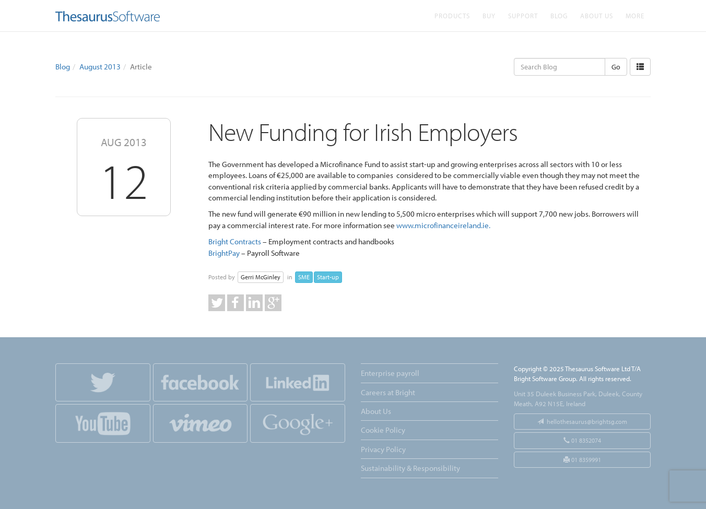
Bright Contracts (234, 241)
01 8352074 (582, 440)
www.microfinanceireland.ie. (443, 225)
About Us (596, 15)
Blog (559, 15)
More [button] (635, 15)
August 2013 (100, 67)
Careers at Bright (388, 392)
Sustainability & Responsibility (410, 468)
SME (304, 277)
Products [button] (452, 15)
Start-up (328, 277)
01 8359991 (582, 460)
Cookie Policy (383, 430)
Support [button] (523, 15)
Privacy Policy (383, 449)
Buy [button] (489, 15)
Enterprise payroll (390, 373)
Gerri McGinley (260, 277)
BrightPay (224, 253)
